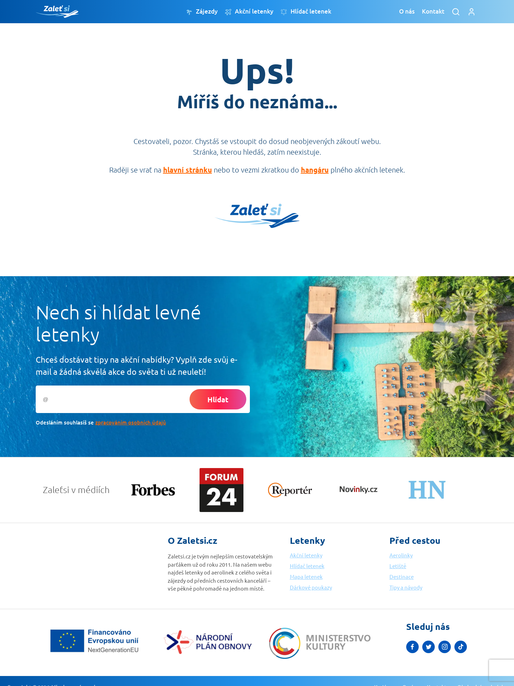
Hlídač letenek (306, 11)
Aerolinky (401, 555)
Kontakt (433, 11)
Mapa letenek (306, 576)
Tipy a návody (405, 587)
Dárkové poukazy (311, 587)
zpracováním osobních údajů (130, 422)
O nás (407, 11)
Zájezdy (202, 11)
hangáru (315, 169)
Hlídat (217, 399)
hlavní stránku (187, 169)
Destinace (401, 576)
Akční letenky (249, 11)
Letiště (397, 565)
